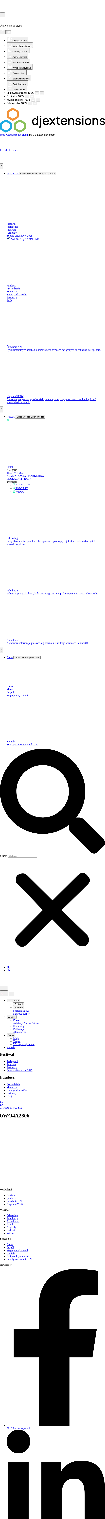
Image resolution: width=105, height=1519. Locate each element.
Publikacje (12, 590)
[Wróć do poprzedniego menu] (4, 993)
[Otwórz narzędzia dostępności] (2, 14)
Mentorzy (12, 291)
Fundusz (11, 285)
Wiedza (11, 1017)
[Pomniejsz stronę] (37, 93)
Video (35, 1023)
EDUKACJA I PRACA (19, 478)
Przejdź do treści (9, 150)
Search (3, 855)
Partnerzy (12, 232)
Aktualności (13, 640)
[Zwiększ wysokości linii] (38, 100)
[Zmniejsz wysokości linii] (33, 100)
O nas (10, 686)
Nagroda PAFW (15, 396)
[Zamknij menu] (11, 994)
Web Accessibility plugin (14, 134)
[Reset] (3, 32)
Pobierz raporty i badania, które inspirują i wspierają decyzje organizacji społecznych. (52, 593)
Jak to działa (13, 288)
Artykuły (18, 1023)
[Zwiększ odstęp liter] (35, 103)
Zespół (10, 692)
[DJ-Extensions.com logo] (52, 131)
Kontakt (11, 741)
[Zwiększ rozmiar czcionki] (32, 96)
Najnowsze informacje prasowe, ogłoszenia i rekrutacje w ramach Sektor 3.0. (47, 643)
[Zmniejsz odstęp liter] (30, 103)
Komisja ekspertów (17, 294)
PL (1, 1101)
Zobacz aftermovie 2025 (19, 235)
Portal (10, 467)
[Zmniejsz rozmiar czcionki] (27, 96)
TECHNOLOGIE (16, 472)
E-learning (12, 538)
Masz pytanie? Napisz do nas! (22, 744)
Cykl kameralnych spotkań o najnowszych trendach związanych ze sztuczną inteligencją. (54, 349)
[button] (52, 801)
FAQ (9, 300)
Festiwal (11, 223)
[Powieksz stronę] (42, 93)
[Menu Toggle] (1, 166)
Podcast (27, 1023)
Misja (10, 689)
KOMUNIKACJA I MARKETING (25, 475)
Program (11, 229)
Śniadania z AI (14, 347)
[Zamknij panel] (8, 32)
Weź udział (13, 1000)
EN (1, 1104)
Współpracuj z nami (17, 695)
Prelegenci (12, 226)
